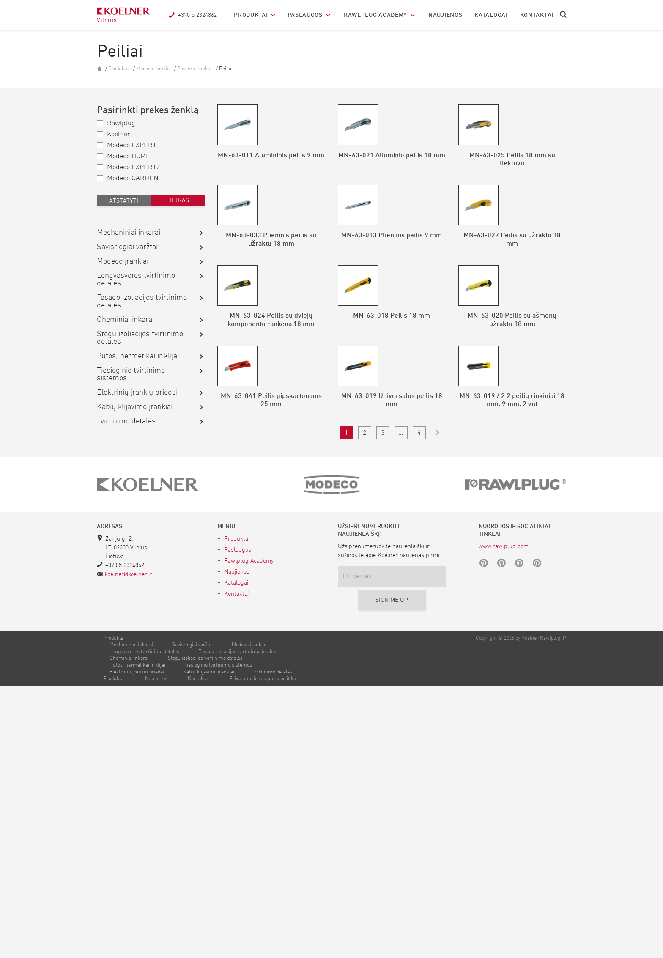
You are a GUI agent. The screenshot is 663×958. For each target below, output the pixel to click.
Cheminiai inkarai (125, 320)
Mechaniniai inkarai (128, 232)
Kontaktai (536, 15)
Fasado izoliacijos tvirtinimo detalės (142, 301)
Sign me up (391, 872)
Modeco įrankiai (154, 68)
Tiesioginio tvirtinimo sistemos (131, 374)
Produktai (251, 15)
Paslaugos (305, 15)
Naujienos (445, 15)
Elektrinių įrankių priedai (137, 392)
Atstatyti (123, 201)
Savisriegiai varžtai (127, 247)
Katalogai (490, 15)
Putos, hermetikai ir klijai (138, 356)
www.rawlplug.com (504, 818)
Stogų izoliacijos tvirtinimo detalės (140, 338)
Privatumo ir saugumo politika (262, 950)
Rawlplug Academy (375, 15)
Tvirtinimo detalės (126, 421)
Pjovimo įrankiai (195, 68)
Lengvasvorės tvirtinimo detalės (136, 279)
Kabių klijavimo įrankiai (135, 407)
